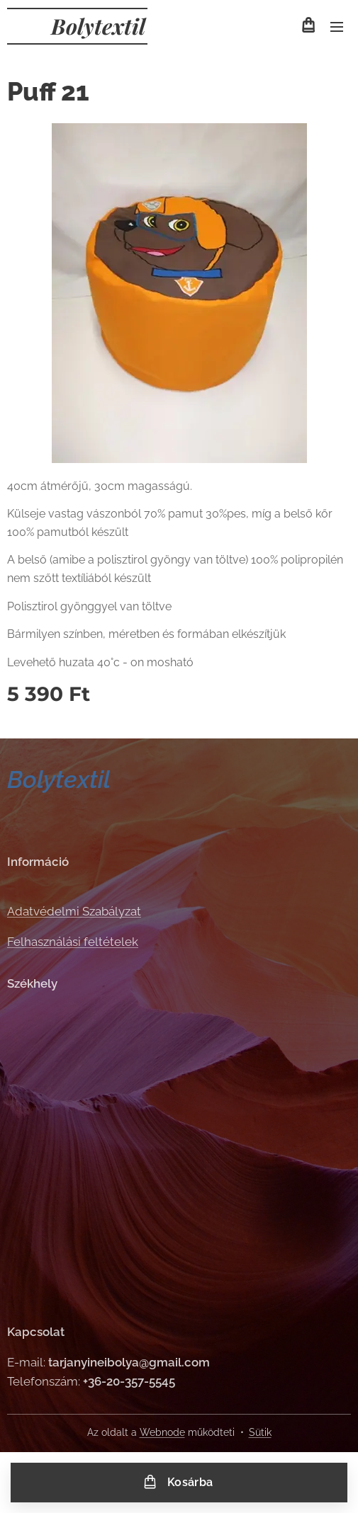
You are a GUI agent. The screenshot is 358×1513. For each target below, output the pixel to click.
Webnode (162, 1432)
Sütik (260, 1432)
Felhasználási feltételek (72, 941)
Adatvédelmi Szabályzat (74, 911)
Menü (336, 27)
